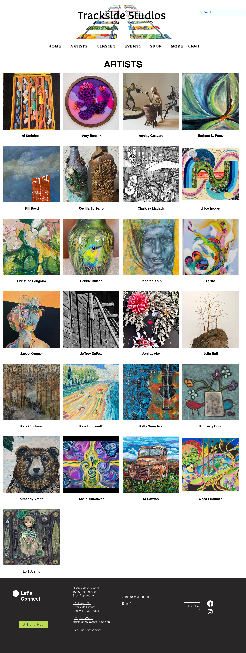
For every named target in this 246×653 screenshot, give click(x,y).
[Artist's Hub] (33, 624)
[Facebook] (210, 603)
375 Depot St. (82, 603)
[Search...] (222, 12)
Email (125, 603)
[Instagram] (210, 611)
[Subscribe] (192, 606)
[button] (194, 46)
